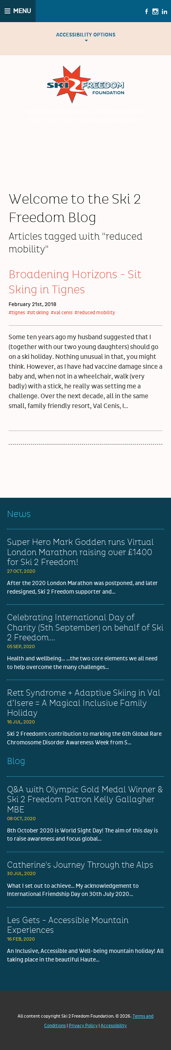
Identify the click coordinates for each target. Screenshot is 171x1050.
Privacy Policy (83, 1025)
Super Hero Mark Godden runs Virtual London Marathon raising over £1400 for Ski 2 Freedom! (80, 552)
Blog (16, 761)
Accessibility (114, 1025)
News (19, 514)
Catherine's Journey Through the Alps (80, 865)
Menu (22, 11)
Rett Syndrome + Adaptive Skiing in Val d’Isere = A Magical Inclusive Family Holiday (83, 703)
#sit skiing (38, 312)
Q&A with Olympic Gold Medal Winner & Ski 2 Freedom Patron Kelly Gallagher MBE (85, 800)
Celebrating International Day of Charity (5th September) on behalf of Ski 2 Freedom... (85, 628)
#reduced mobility (94, 312)
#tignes (17, 312)
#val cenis (61, 312)
